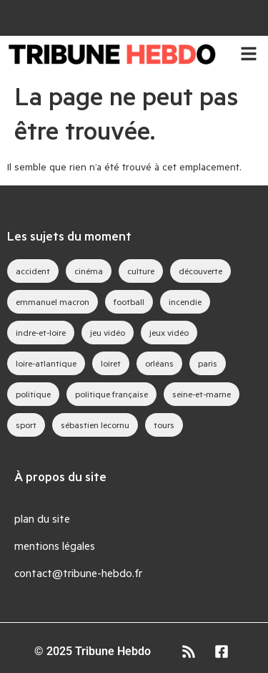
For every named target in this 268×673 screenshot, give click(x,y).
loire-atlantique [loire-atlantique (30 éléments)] (46, 363)
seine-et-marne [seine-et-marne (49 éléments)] (201, 394)
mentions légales (54, 545)
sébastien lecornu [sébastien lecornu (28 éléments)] (95, 424)
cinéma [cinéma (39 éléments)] (88, 270)
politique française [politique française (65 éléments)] (111, 394)
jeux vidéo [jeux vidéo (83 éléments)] (169, 332)
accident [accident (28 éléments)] (33, 270)
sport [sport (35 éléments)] (26, 424)
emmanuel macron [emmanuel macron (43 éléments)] (52, 301)
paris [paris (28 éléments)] (207, 363)
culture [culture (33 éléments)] (140, 270)
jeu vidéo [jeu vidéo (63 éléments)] (107, 332)
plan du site (42, 518)
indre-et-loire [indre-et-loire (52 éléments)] (41, 332)
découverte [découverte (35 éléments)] (200, 270)
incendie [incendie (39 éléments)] (185, 301)
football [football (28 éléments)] (129, 301)
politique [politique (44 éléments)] (33, 394)
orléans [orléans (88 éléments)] (159, 363)
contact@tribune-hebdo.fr (78, 572)
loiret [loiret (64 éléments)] (111, 363)
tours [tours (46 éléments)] (164, 424)
